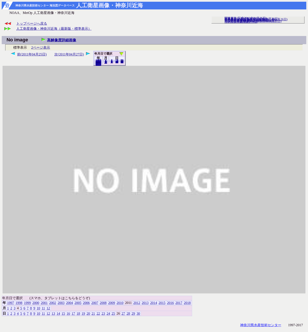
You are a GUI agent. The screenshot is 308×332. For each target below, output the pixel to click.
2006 (86, 303)
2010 (120, 303)
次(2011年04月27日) (69, 54)
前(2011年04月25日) (32, 54)
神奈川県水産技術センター (260, 325)
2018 (98, 64)
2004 (69, 303)
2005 (77, 303)
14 (58, 313)
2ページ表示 (40, 47)
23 (103, 313)
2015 (161, 303)
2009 (111, 303)
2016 (170, 303)
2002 (52, 303)
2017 (178, 303)
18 (78, 313)
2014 (153, 303)
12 (105, 62)
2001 (44, 303)
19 (83, 313)
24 (108, 313)
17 (73, 313)
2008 (103, 303)
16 (68, 313)
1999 (27, 303)
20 (117, 61)
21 (93, 313)
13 (53, 313)
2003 (61, 303)
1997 (10, 303)
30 (122, 61)
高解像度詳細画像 (61, 40)
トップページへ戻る (31, 23)
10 (111, 61)
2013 (145, 303)
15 (63, 313)
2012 (136, 303)
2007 (94, 303)
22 (98, 313)
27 (123, 313)
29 (133, 313)
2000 (35, 303)
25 (113, 313)
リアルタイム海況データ (241, 21)
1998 (19, 303)
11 (43, 308)
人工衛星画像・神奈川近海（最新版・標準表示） (54, 28)
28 (128, 313)
